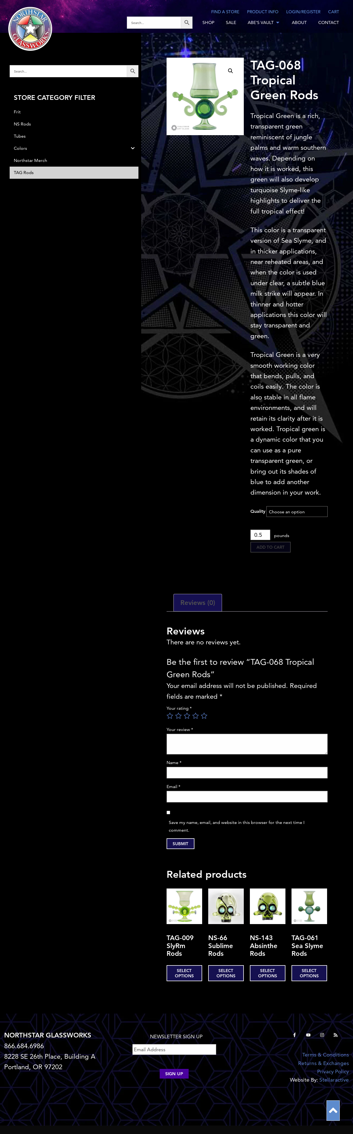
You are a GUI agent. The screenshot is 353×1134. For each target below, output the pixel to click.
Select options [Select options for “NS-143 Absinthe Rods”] (267, 973)
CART (333, 11)
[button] (231, 71)
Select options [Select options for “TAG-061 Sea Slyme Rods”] (309, 973)
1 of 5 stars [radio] (170, 716)
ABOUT (299, 22)
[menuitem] (162, 23)
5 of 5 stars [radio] (204, 716)
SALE (231, 22)
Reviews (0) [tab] (197, 603)
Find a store (225, 11)
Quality (257, 511)
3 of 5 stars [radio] (187, 716)
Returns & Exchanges (323, 1063)
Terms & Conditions (325, 1055)
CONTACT (328, 22)
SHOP (208, 22)
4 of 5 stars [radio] (195, 716)
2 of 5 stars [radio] (178, 716)
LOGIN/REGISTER (303, 11)
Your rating (179, 708)
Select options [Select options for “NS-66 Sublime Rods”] (226, 973)
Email (173, 786)
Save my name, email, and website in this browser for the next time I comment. (236, 826)
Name (174, 762)
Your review (180, 729)
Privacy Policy (333, 1071)
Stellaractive (334, 1080)
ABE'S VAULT (261, 22)
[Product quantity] (260, 535)
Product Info (263, 11)
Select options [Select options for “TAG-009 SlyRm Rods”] (184, 973)
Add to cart (270, 547)
